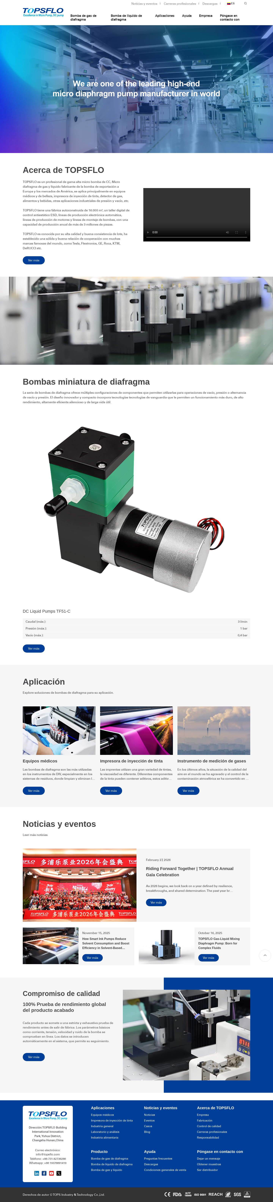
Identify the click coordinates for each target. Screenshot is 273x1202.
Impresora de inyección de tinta (112, 1120)
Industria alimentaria (104, 1137)
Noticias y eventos (144, 3)
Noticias (149, 1115)
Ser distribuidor (207, 1170)
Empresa (205, 16)
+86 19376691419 (55, 1163)
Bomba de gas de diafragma (83, 17)
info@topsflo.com (48, 1154)
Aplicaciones (164, 16)
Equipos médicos (102, 1115)
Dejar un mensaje (208, 1158)
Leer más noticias (35, 835)
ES (231, 3)
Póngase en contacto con (229, 17)
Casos (148, 1126)
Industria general (102, 1126)
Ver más (33, 260)
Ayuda (186, 16)
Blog (147, 1132)
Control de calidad (209, 1126)
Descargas (209, 3)
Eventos (149, 1120)
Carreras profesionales (180, 3)
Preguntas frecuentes (158, 1158)
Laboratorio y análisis (105, 1132)
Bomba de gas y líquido (106, 1170)
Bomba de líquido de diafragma (126, 17)
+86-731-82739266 (54, 1159)
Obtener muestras (209, 1164)
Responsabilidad (208, 1137)
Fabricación (204, 1120)
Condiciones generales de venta (165, 1170)
